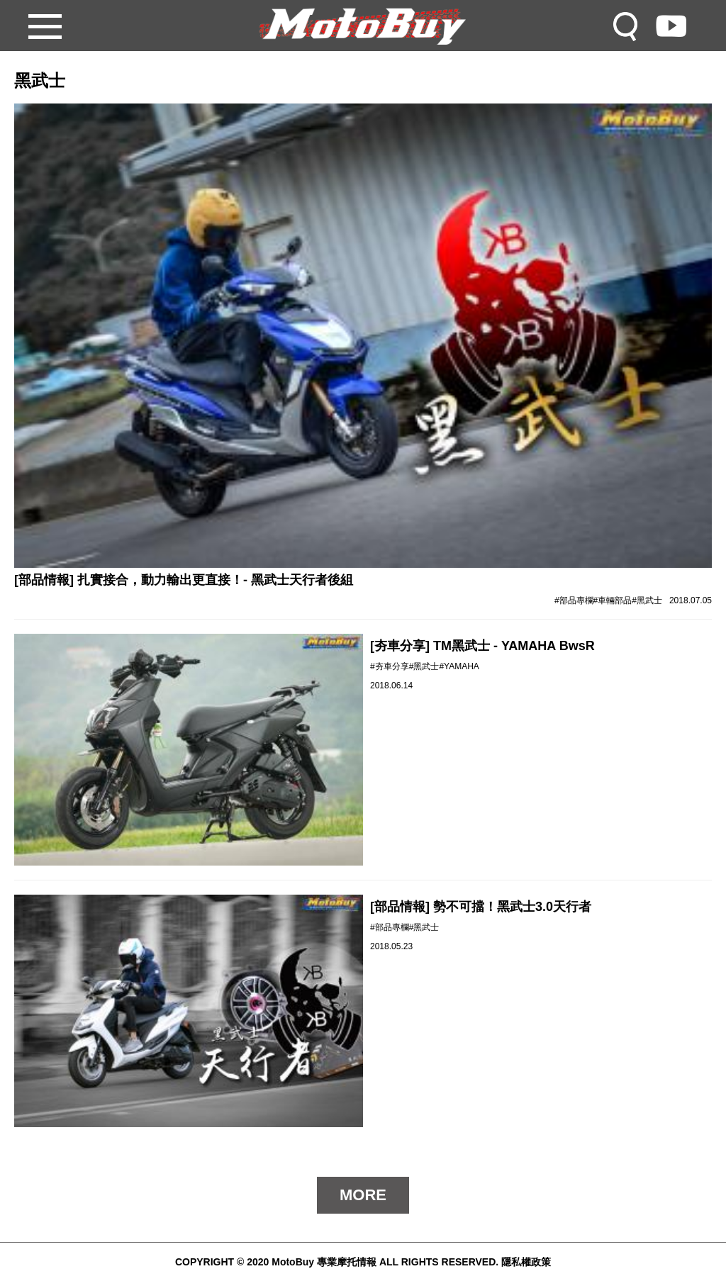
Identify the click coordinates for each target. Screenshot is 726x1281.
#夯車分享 (389, 666)
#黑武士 (647, 600)
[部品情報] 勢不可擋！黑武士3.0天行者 (480, 907)
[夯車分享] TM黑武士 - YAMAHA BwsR (482, 646)
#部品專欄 (573, 600)
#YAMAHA (459, 666)
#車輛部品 (612, 600)
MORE (363, 1195)
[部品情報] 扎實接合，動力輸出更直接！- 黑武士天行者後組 (183, 580)
